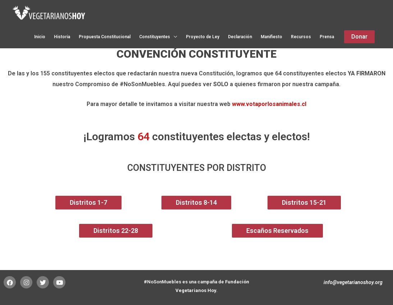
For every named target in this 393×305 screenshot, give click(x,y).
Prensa (327, 37)
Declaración (240, 37)
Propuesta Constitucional (105, 37)
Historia (62, 37)
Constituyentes (154, 37)
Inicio (39, 37)
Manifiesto (271, 37)
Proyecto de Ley (202, 37)
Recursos (301, 37)
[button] (88, 202)
